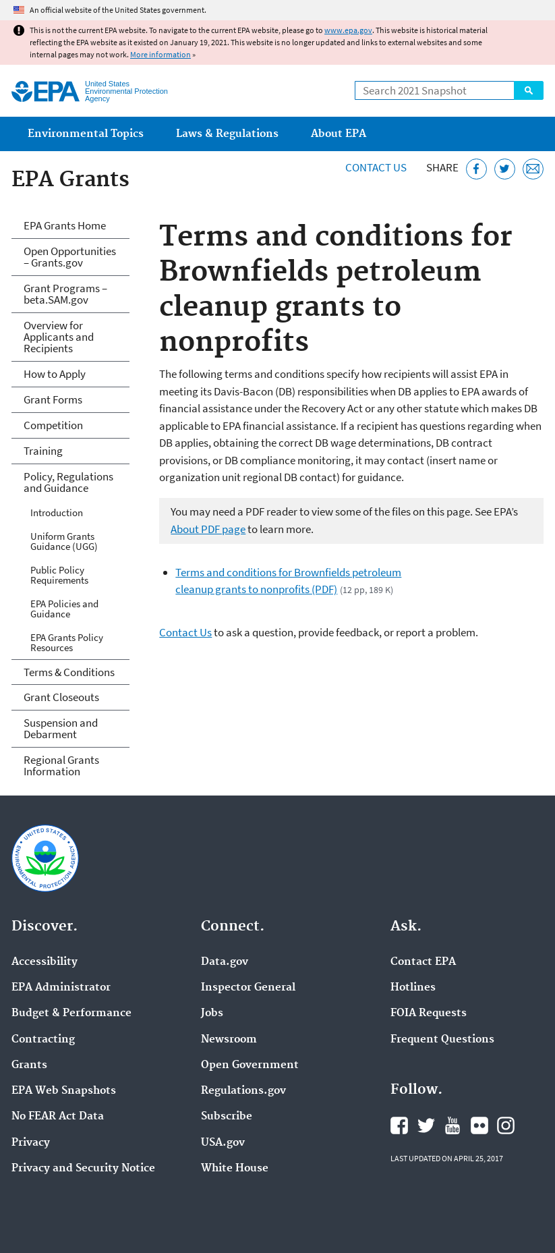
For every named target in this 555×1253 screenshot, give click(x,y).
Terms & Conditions (69, 672)
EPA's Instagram (506, 1125)
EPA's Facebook (399, 1125)
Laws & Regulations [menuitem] (227, 134)
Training (43, 450)
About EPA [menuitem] (338, 134)
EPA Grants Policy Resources (66, 642)
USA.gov (223, 1143)
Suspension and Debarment (61, 728)
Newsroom (229, 1040)
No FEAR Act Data (57, 1117)
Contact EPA (423, 962)
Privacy (30, 1143)
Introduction (56, 512)
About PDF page (208, 529)
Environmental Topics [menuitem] (86, 134)
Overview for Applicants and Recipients (59, 337)
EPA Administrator (61, 988)
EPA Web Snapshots (63, 1091)
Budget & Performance (71, 1013)
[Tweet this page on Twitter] (504, 169)
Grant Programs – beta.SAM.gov (65, 294)
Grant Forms (53, 399)
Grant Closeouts (61, 697)
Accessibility (44, 962)
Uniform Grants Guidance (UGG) (64, 541)
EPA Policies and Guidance (64, 608)
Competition (53, 425)
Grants (29, 1065)
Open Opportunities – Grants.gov (70, 257)
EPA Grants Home (65, 225)
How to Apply (55, 373)
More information (160, 54)
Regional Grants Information (61, 765)
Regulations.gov (243, 1091)
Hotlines (413, 988)
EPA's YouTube (452, 1125)
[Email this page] (533, 169)
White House (234, 1169)
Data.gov (224, 962)
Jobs (212, 1013)
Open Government (250, 1065)
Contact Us (376, 167)
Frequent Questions (442, 1040)
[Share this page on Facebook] (476, 169)
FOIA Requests (428, 1013)
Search (529, 90)
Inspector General (248, 988)
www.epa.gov (348, 30)
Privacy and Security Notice (83, 1169)
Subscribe (226, 1117)
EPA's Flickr (479, 1125)
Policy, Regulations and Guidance (68, 482)
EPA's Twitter (426, 1125)
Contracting (43, 1040)
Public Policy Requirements (59, 574)
